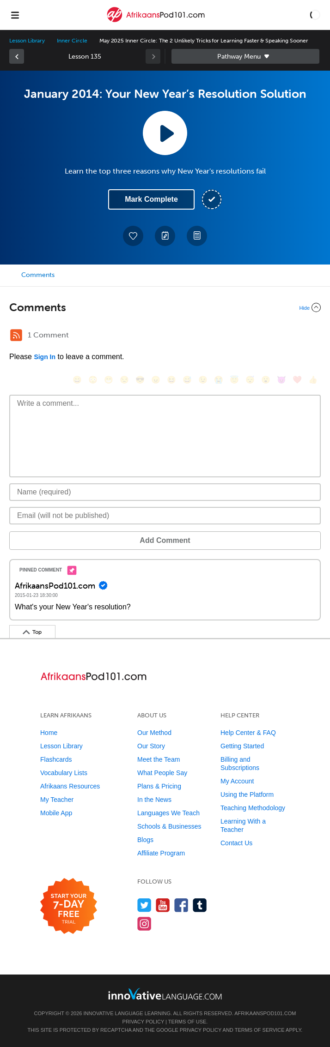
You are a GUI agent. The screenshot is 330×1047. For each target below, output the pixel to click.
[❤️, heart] (297, 380)
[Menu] (15, 15)
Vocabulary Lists (63, 772)
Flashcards (56, 759)
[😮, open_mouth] (266, 380)
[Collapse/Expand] (165, 307)
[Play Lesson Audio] (165, 133)
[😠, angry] (156, 380)
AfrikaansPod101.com (265, 1013)
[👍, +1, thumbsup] (313, 380)
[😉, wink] (203, 380)
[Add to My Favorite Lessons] (133, 236)
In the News (154, 799)
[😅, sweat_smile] (187, 380)
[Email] (165, 515)
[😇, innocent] (234, 380)
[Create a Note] (165, 236)
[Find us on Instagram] (144, 923)
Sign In (44, 357)
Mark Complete (151, 199)
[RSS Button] (16, 335)
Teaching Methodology (252, 808)
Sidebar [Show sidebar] (245, 56)
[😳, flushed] (93, 380)
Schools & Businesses (169, 826)
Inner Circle (72, 40)
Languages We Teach (168, 813)
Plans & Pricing (159, 786)
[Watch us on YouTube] (163, 905)
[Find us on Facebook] (181, 905)
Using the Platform (247, 794)
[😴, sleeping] (250, 380)
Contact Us (236, 843)
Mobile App (56, 813)
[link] (16, 56)
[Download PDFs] (197, 236)
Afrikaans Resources (70, 786)
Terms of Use (187, 1021)
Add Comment (165, 540)
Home (48, 732)
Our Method (154, 732)
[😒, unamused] (124, 380)
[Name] (165, 492)
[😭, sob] (218, 380)
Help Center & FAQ (248, 732)
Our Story (151, 746)
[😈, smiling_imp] (281, 380)
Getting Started (242, 746)
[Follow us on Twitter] (144, 905)
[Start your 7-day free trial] (68, 906)
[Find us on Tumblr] (200, 905)
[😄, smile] (77, 380)
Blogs (145, 839)
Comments (38, 275)
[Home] (156, 21)
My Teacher (56, 799)
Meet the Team (158, 759)
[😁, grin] (108, 380)
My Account (237, 781)
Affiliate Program (161, 853)
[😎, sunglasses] (140, 380)
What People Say (162, 772)
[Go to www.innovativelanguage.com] (165, 993)
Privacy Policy (143, 1021)
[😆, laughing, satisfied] (171, 380)
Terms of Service (260, 1030)
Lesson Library (27, 40)
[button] (315, 15)
